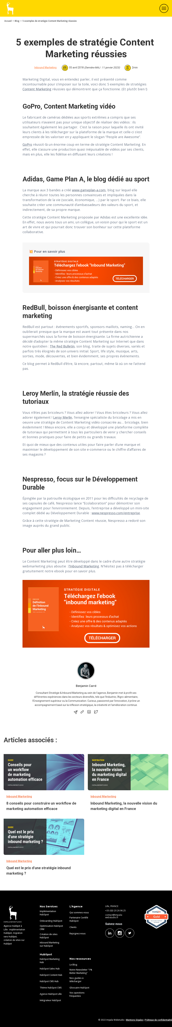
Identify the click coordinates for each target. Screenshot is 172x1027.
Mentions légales (134, 1020)
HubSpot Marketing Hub (50, 960)
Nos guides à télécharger (76, 980)
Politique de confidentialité (158, 1020)
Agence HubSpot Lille (51, 994)
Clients (73, 927)
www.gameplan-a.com (89, 190)
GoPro (27, 144)
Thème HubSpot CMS (51, 987)
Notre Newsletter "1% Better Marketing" (80, 971)
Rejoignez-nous (77, 933)
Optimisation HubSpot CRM (51, 927)
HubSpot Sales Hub (50, 968)
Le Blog (73, 964)
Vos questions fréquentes (77, 994)
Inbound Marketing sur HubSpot (49, 944)
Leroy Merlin (62, 417)
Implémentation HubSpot (48, 913)
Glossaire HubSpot (79, 987)
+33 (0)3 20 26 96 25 (115, 910)
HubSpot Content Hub (51, 975)
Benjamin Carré (86, 686)
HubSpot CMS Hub (49, 981)
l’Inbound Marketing (84, 566)
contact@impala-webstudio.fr (114, 916)
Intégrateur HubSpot (50, 1000)
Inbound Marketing (45, 67)
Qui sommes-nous (79, 912)
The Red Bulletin (62, 346)
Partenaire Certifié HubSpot (78, 919)
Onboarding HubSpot (51, 920)
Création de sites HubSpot (49, 936)
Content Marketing (36, 89)
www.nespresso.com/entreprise (116, 513)
